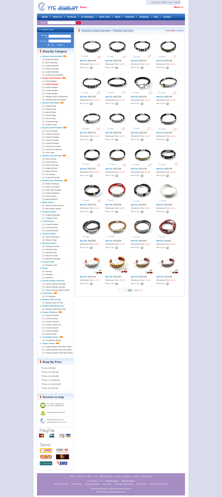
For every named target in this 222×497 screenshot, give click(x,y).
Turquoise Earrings (52, 177)
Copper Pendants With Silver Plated (58, 353)
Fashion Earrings (51, 165)
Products (71, 17)
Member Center (106, 476)
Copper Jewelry (48, 343)
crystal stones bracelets (54, 75)
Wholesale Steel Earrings (124, 484)
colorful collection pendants (55, 284)
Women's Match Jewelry (54, 205)
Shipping (143, 17)
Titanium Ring (141, 484)
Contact (167, 17)
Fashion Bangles (51, 87)
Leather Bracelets (52, 72)
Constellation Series (50, 337)
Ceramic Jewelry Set (53, 325)
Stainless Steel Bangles (51, 78)
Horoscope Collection (53, 149)
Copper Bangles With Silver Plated (58, 347)
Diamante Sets (51, 252)
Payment (129, 17)
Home (45, 17)
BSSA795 (92, 97)
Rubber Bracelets (52, 59)
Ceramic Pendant (52, 315)
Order (89, 476)
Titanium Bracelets (52, 237)
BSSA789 (143, 133)
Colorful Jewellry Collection (53, 281)
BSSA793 (143, 97)
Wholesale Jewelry (61, 484)
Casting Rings (50, 106)
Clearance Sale (48, 262)
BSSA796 (168, 61)
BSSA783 (92, 205)
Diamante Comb (51, 256)
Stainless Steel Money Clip (53, 306)
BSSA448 (92, 277)
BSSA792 (168, 97)
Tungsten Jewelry (49, 212)
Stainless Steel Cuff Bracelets (56, 97)
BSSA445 (168, 277)
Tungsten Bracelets (52, 215)
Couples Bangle (51, 93)
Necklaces (49, 277)
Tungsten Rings (51, 218)
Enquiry (118, 476)
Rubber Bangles (51, 84)
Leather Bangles (51, 90)
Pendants (49, 274)
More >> (178, 7)
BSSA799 (92, 61)
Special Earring (51, 171)
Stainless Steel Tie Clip (51, 299)
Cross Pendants (51, 131)
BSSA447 (117, 277)
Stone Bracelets (51, 63)
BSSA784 (168, 169)
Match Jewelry (48, 202)
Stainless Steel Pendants (52, 128)
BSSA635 (92, 241)
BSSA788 (168, 133)
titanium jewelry (127, 481)
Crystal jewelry (48, 221)
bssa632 (167, 241)
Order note (104, 17)
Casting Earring (51, 162)
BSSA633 (143, 241)
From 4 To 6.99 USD (51, 376)
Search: (43, 23)
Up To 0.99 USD (49, 368)
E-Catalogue (87, 17)
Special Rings (50, 112)
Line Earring (50, 174)
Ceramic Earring (51, 318)
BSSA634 (117, 241)
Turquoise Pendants (53, 146)
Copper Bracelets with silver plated (58, 350)
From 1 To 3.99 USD (51, 372)
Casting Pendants (52, 143)
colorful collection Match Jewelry (57, 290)
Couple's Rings (51, 124)
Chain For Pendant (52, 187)
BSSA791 (92, 133)
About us (57, 17)
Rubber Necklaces (52, 184)
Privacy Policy (147, 476)
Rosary (45, 268)
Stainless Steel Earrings (51, 156)
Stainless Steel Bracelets (52, 56)
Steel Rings (107, 484)
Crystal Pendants (51, 224)
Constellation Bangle (53, 340)
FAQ (155, 17)
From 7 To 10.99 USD (51, 380)
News (118, 17)
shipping (126, 476)
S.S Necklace (47, 293)
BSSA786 (117, 169)
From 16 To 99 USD (50, 388)
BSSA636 (168, 205)
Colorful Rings (50, 115)
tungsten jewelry (112, 481)
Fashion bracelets (52, 69)
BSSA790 (117, 133)
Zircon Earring (50, 159)
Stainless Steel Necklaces (52, 180)
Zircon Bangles (51, 81)
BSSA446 (143, 277)
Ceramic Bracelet (51, 328)
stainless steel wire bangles (55, 100)
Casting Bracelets (52, 66)
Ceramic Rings (51, 334)
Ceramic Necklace (52, 322)
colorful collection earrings (55, 287)
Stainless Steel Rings (50, 103)
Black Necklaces (51, 199)
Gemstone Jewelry (52, 246)
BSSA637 (143, 205)
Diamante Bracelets (52, 259)
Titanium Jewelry (49, 234)
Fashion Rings (50, 109)
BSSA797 (143, 61)
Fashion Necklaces (52, 193)
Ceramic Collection (50, 312)
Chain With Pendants (53, 190)
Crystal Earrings (51, 227)
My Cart (178, 2)
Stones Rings (50, 118)
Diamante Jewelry (49, 243)
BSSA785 (143, 169)
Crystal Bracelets (51, 231)
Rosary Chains (51, 196)
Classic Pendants (52, 140)
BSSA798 (117, 61)
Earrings (48, 271)
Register (60, 45)
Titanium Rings (51, 240)
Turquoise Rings (51, 121)
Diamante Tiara (51, 249)
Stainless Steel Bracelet (159, 484)
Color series (50, 152)
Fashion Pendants (52, 137)
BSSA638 (117, 205)
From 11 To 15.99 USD (52, 384)
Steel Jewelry (76, 484)
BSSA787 (92, 169)
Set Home (156, 2)
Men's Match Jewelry (53, 209)
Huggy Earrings (51, 168)
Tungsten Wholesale (92, 484)
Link (95, 476)
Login (171, 2)
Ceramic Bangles (51, 331)
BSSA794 (117, 97)
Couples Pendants (52, 134)
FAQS (164, 2)
